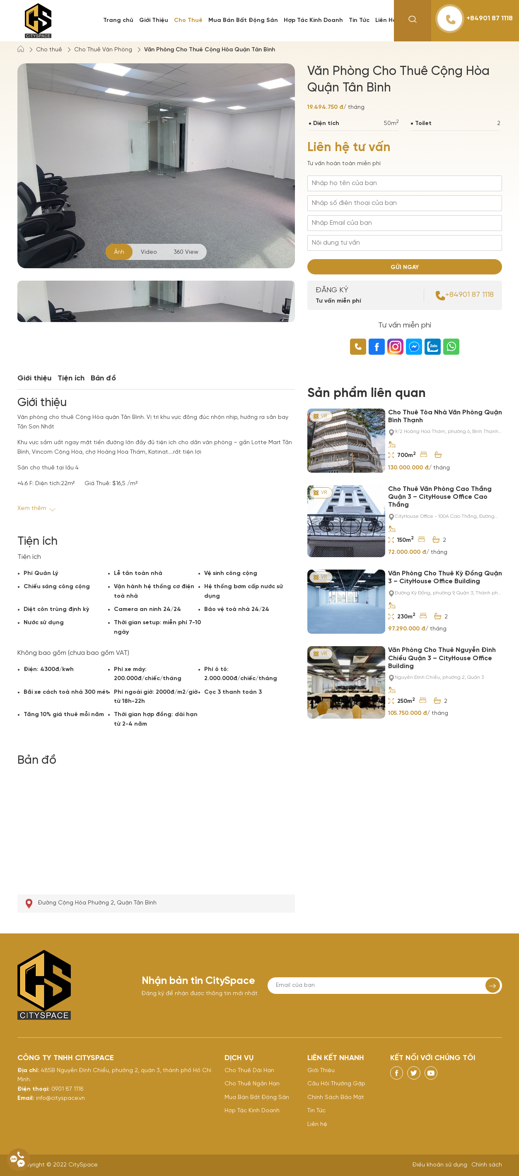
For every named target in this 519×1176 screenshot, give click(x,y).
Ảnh (119, 252)
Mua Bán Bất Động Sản (243, 20)
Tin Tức (359, 20)
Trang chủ (118, 20)
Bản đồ (103, 378)
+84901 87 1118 (475, 18)
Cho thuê (49, 50)
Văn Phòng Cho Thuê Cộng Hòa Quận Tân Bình (209, 50)
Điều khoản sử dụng (440, 1165)
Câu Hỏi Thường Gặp (336, 1084)
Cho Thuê (188, 20)
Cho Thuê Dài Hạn (249, 1071)
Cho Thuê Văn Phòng (103, 50)
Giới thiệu (34, 378)
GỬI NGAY (405, 268)
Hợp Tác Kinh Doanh (313, 20)
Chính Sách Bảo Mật (335, 1097)
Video (149, 252)
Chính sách (486, 1165)
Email (25, 1098)
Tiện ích (71, 378)
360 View (186, 252)
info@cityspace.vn (60, 1098)
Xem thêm (37, 508)
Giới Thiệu (153, 20)
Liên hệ (317, 1124)
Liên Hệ (385, 20)
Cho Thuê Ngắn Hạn (252, 1084)
